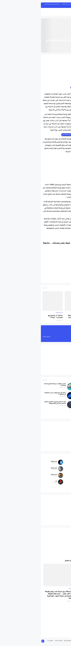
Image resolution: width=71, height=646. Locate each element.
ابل (61, 468)
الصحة (55, 280)
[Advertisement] (35, 69)
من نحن (54, 641)
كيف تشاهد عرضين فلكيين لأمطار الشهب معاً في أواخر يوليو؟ (15, 402)
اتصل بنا (11, 641)
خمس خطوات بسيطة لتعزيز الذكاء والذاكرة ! (37, 317)
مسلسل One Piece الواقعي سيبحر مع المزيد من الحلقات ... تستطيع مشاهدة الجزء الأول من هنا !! (32, 5)
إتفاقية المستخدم (30, 641)
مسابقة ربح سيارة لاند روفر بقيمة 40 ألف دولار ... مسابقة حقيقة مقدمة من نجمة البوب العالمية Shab (19, 595)
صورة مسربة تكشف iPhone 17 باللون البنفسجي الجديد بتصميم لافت (48, 411)
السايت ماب (19, 641)
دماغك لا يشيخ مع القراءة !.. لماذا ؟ (16, 317)
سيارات (59, 487)
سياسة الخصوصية (44, 641)
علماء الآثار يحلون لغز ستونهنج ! (49, 402)
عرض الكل (5, 288)
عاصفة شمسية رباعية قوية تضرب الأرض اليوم (58, 317)
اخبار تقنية (14, 461)
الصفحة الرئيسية (61, 36)
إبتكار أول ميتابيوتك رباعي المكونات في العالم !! (15, 393)
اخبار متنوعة (50, 36)
